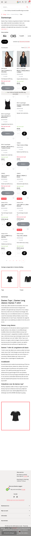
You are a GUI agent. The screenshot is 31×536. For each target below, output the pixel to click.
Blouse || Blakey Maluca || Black (23, 71)
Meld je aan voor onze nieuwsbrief (15, 500)
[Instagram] (17, 497)
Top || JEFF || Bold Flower (6, 205)
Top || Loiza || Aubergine (5, 176)
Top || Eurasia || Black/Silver (6, 116)
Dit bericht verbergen (9, 533)
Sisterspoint (4, 68)
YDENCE (19, 143)
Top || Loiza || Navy (22, 145)
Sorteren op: (16, 41)
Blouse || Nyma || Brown (22, 176)
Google (23, 489)
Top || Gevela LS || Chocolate (6, 71)
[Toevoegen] (24, 88)
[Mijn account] (22, 2)
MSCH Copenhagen (21, 68)
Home (9, 14)
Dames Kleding (15, 14)
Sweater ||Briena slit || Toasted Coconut (7, 147)
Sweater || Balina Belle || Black (23, 105)
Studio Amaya (20, 233)
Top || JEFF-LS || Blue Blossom (23, 205)
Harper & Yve (4, 202)
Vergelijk (4, 76)
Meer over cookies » (23, 533)
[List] (29, 47)
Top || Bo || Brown (22, 235)
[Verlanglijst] (26, 2)
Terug (3, 14)
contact (25, 476)
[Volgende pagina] (23, 260)
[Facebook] (14, 497)
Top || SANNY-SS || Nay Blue (6, 236)
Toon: (22, 47)
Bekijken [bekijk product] (8, 88)
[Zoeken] (15, 7)
